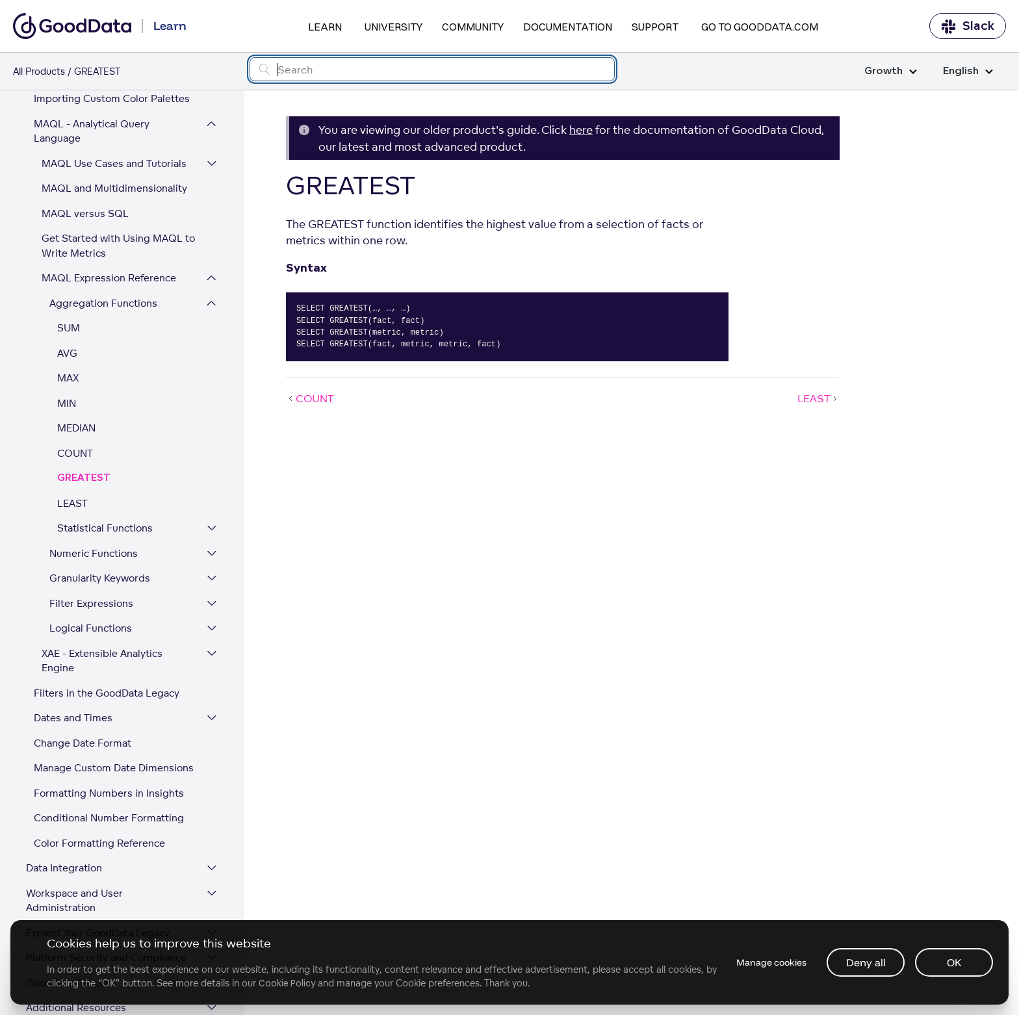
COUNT (75, 380)
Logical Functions (90, 555)
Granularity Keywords (99, 505)
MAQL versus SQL (85, 141)
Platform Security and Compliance (106, 885)
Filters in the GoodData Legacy (106, 620)
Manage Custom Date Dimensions (114, 695)
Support (655, 26)
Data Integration (64, 795)
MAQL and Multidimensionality (114, 115)
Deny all (866, 962)
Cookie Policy (287, 983)
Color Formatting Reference (99, 770)
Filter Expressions (91, 530)
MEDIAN (76, 355)
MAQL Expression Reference (109, 205)
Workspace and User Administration (74, 828)
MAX (68, 305)
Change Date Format (82, 670)
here (581, 129)
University (393, 26)
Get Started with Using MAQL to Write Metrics (118, 172)
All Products (39, 71)
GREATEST (83, 405)
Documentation (567, 26)
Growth (890, 71)
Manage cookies (771, 962)
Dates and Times (73, 645)
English (968, 71)
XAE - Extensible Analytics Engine (102, 588)
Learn (325, 26)
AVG (67, 280)
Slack (967, 26)
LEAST (72, 430)
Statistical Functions (105, 455)
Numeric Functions (93, 480)
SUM (68, 255)
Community (473, 26)
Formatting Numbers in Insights (109, 720)
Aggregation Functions (103, 230)
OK (954, 962)
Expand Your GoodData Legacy (98, 860)
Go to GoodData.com (759, 26)
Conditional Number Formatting (109, 745)
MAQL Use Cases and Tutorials (114, 90)
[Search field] (432, 69)
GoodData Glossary (71, 910)
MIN (66, 330)
